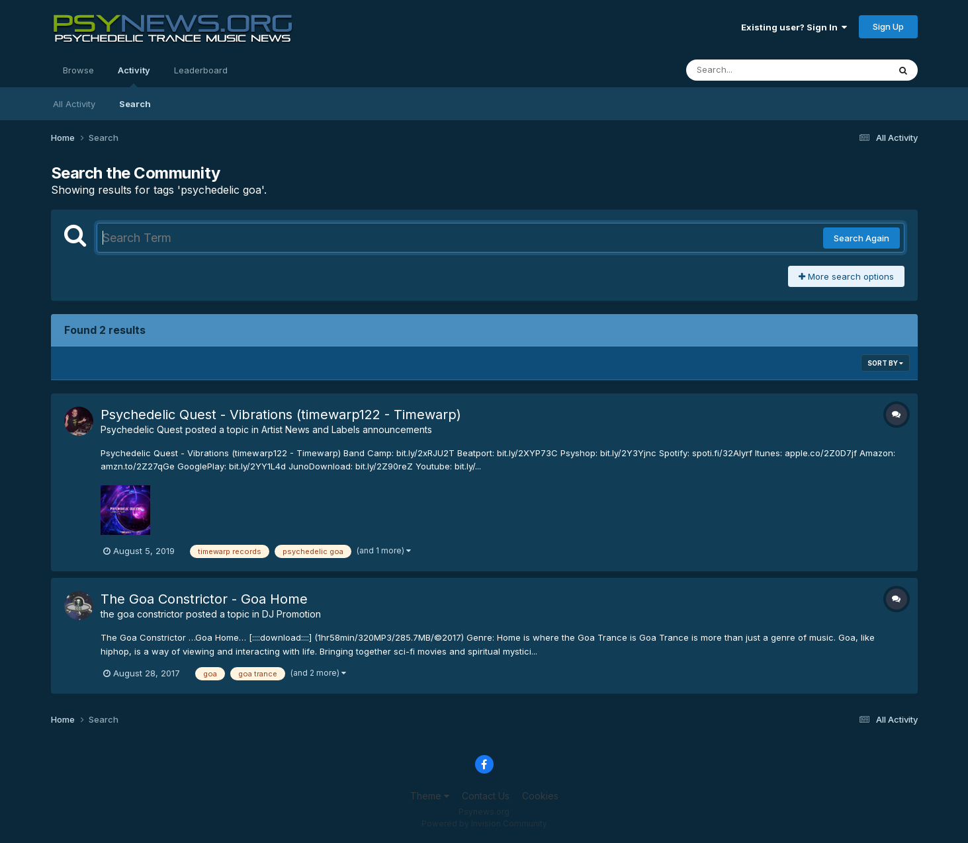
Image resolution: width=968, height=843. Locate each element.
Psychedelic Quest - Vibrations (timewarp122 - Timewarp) (281, 414)
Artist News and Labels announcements (346, 429)
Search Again (861, 238)
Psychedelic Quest (142, 429)
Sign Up (888, 26)
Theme (429, 795)
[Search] (751, 70)
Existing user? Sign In (794, 27)
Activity (134, 76)
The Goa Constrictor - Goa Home (204, 599)
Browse (78, 70)
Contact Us (485, 795)
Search (135, 104)
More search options (846, 276)
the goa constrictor (142, 614)
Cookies (540, 795)
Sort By (885, 363)
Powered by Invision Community (484, 823)
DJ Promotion (291, 614)
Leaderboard (201, 70)
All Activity (74, 104)
